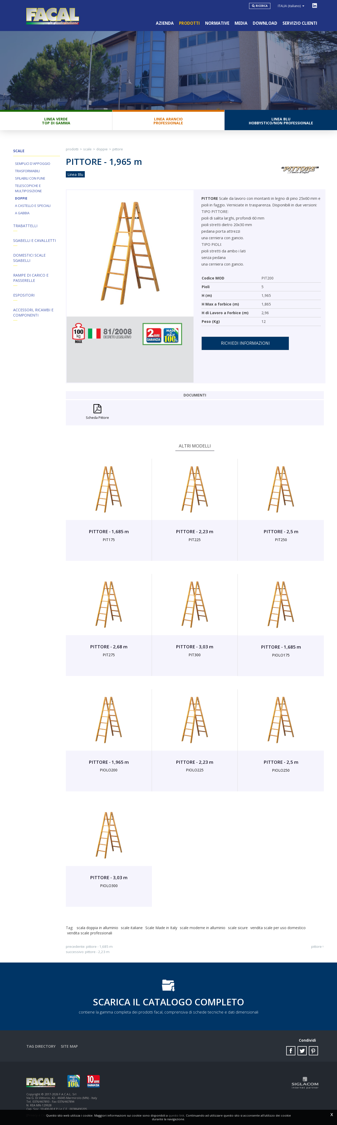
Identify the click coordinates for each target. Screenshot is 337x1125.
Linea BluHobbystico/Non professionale (281, 120)
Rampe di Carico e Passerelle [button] (30, 278)
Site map (69, 1046)
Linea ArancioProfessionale (168, 120)
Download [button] (265, 23)
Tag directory (41, 1046)
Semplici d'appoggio (32, 163)
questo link (176, 1115)
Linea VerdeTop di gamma (56, 120)
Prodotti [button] (189, 23)
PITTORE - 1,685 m (99, 946)
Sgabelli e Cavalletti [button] (34, 240)
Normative (217, 23)
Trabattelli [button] (25, 225)
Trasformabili (27, 171)
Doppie (21, 198)
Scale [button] (18, 150)
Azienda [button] (165, 23)
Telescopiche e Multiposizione (28, 188)
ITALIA (291, 6)
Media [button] (241, 23)
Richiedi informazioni (245, 343)
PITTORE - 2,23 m (97, 951)
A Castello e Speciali (33, 205)
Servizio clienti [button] (300, 23)
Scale (87, 149)
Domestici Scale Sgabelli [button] (29, 258)
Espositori (23, 295)
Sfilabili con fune (30, 178)
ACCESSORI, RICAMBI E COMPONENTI (33, 312)
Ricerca (261, 6)
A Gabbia (22, 213)
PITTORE (117, 149)
